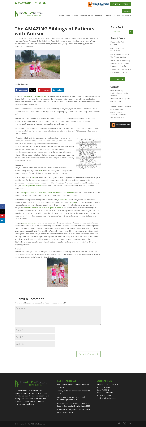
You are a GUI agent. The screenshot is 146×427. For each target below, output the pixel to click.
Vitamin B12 (89, 44)
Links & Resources (124, 16)
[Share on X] (32, 90)
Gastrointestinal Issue (64, 41)
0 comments (28, 46)
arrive (35, 223)
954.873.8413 (24, 3)
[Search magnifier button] (131, 32)
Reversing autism (44, 44)
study (34, 177)
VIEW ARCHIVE (118, 79)
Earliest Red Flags (48, 41)
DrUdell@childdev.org (109, 398)
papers (30, 223)
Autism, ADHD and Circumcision (69, 391)
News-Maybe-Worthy (87, 41)
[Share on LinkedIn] (58, 90)
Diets (39, 41)
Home (61, 16)
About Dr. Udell (72, 16)
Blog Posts (99, 16)
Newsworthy (110, 16)
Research (33, 44)
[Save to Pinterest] (44, 90)
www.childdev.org (116, 90)
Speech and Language (76, 44)
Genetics (75, 41)
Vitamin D (18, 46)
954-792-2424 (119, 117)
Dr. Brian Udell (22, 38)
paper (40, 170)
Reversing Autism (86, 16)
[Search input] (120, 32)
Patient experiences (22, 44)
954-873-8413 (121, 115)
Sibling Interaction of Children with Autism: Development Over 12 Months (48, 192)
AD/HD (48, 38)
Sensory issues (56, 44)
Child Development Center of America (33, 96)
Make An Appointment (121, 4)
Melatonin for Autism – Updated (69, 384)
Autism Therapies (29, 41)
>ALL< (42, 38)
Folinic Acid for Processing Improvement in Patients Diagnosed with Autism (120, 63)
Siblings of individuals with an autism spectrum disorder (42, 208)
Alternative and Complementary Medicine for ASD (70, 38)
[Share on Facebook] (21, 90)
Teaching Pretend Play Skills (32, 185)
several (24, 223)
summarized (63, 200)
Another (73, 202)
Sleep (65, 44)
